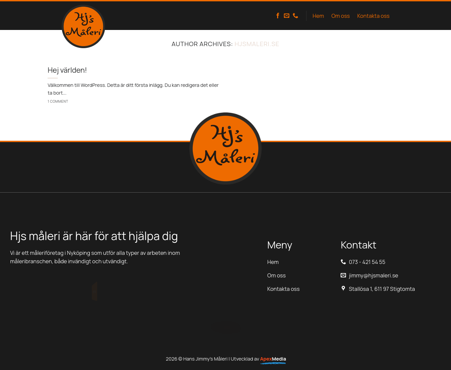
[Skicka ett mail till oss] (286, 16)
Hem (318, 16)
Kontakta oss (373, 16)
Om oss (340, 16)
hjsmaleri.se (257, 43)
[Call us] (295, 16)
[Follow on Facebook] (278, 16)
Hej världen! (67, 70)
